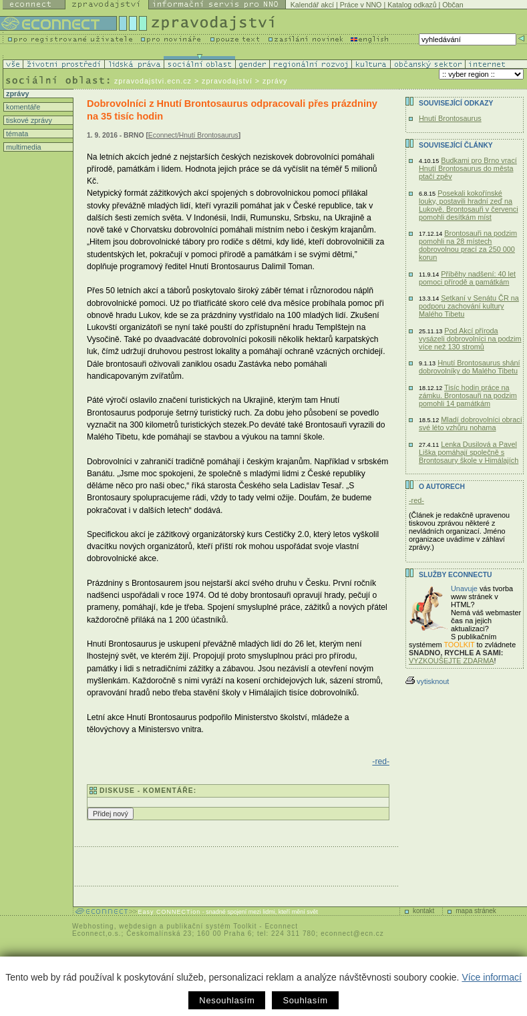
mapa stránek (476, 910)
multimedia (22, 147)
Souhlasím (305, 1000)
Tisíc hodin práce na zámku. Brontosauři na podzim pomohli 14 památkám (468, 395)
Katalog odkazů (411, 5)
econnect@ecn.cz (352, 933)
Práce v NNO (361, 5)
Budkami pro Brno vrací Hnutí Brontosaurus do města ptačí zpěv (468, 168)
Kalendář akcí (312, 5)
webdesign (138, 926)
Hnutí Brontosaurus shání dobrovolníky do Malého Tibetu (469, 367)
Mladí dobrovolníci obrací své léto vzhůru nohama (470, 423)
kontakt (423, 910)
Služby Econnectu (455, 574)
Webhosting (93, 926)
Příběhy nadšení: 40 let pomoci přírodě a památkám (467, 278)
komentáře (22, 107)
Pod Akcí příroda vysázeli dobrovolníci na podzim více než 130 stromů (470, 339)
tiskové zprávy (28, 120)
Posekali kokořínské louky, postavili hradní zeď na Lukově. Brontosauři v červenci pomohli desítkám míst (468, 205)
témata (16, 134)
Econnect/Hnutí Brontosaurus (193, 135)
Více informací (491, 977)
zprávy (16, 94)
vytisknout (427, 681)
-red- (380, 761)
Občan (452, 5)
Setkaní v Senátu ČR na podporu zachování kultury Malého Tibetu (469, 306)
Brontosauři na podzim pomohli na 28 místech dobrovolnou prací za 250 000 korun (468, 245)
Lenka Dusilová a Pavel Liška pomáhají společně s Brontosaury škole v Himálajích (468, 452)
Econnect (281, 926)
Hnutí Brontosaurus (450, 118)
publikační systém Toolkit (211, 926)
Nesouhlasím (226, 1000)
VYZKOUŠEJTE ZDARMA (451, 661)
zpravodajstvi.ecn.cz (153, 81)
